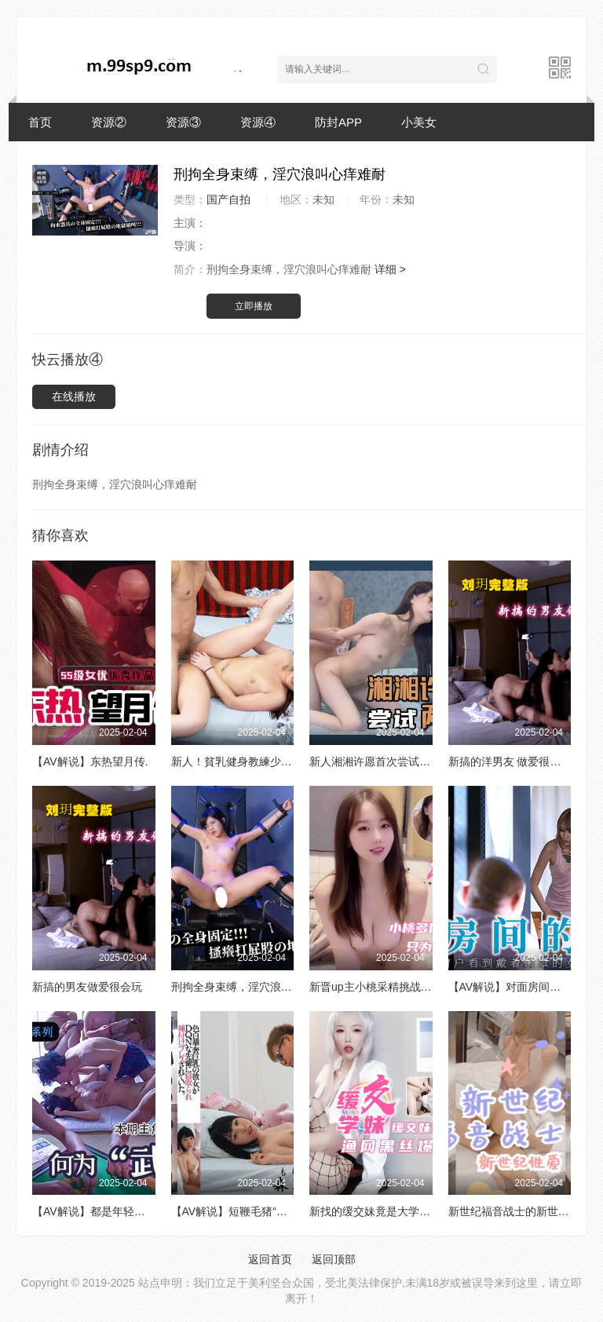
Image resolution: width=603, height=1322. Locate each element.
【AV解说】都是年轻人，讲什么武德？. (128, 1211)
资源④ (258, 122)
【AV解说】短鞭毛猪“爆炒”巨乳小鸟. (260, 1211)
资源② (108, 122)
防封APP (338, 122)
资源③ (183, 122)
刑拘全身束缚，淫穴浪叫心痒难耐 (253, 987)
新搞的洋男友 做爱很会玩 (510, 761)
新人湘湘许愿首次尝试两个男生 (386, 761)
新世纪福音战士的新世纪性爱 (519, 1211)
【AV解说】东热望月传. (90, 761)
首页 (40, 122)
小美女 (419, 122)
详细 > (390, 269)
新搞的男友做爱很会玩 (87, 987)
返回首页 (270, 1259)
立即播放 (253, 306)
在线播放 (74, 396)
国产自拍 (228, 199)
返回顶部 (334, 1259)
